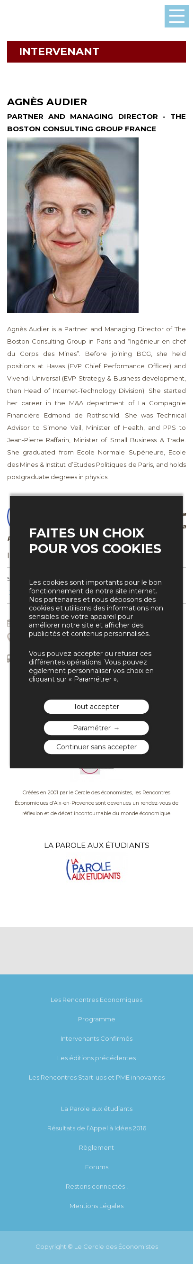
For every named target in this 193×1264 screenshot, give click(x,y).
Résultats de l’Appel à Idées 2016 (96, 1128)
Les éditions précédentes (96, 1058)
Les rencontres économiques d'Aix (31, 16)
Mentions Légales (96, 1205)
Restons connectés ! (97, 1186)
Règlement (96, 1147)
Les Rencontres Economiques (96, 999)
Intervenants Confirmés (96, 1038)
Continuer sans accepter (96, 747)
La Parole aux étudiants (96, 1108)
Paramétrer (92, 728)
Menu (177, 16)
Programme (96, 1019)
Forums (96, 1167)
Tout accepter (96, 706)
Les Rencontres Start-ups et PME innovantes (97, 1077)
